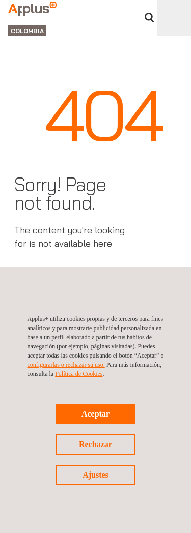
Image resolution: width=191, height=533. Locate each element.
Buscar (149, 17)
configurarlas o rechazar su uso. (66, 364)
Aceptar (95, 413)
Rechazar (95, 444)
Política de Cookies (78, 373)
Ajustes (95, 474)
